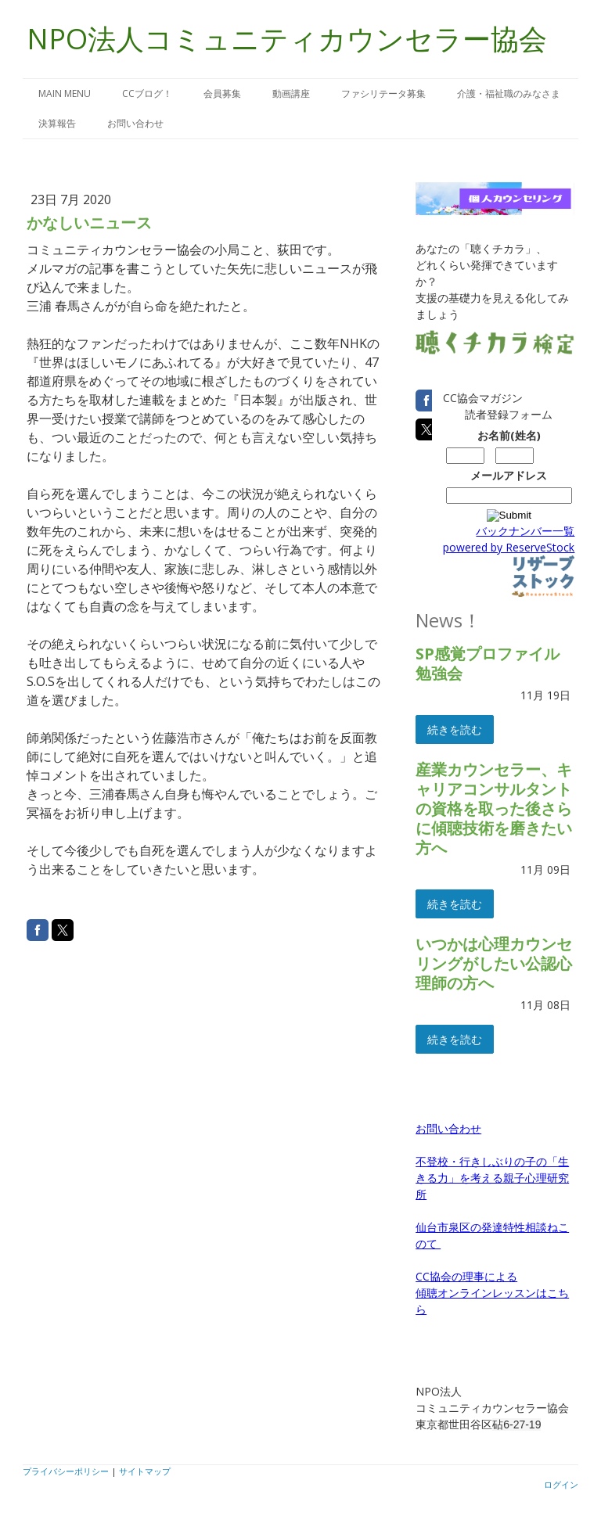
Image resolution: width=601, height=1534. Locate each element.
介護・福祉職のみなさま (508, 93)
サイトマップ (145, 1471)
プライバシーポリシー (66, 1471)
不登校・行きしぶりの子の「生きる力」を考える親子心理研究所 (492, 1178)
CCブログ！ (147, 93)
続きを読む (454, 729)
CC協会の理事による (466, 1276)
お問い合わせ (135, 123)
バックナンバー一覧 (525, 530)
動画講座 (291, 93)
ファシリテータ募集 (383, 93)
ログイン (561, 1484)
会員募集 (222, 93)
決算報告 (57, 123)
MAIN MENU (64, 93)
